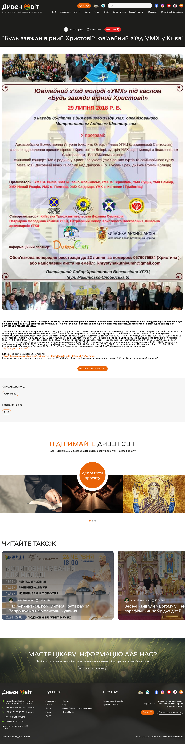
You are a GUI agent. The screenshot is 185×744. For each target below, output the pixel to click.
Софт (106, 12)
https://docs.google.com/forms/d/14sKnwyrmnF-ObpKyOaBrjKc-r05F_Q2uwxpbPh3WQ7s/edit (49, 356)
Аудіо (48, 712)
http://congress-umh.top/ (15, 348)
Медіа (97, 12)
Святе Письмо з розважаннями (77, 708)
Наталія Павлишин (23, 600)
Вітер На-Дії (68, 712)
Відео (48, 716)
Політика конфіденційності (16, 736)
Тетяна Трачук (76, 29)
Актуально (65, 12)
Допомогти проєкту (92, 475)
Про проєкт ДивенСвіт (114, 701)
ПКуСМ (54, 12)
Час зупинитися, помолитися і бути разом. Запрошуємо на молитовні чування (49, 608)
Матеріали (153, 12)
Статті (78, 12)
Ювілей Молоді (137, 12)
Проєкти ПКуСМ (110, 704)
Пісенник (66, 701)
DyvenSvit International (172, 12)
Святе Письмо (119, 12)
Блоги (88, 12)
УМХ (6, 411)
